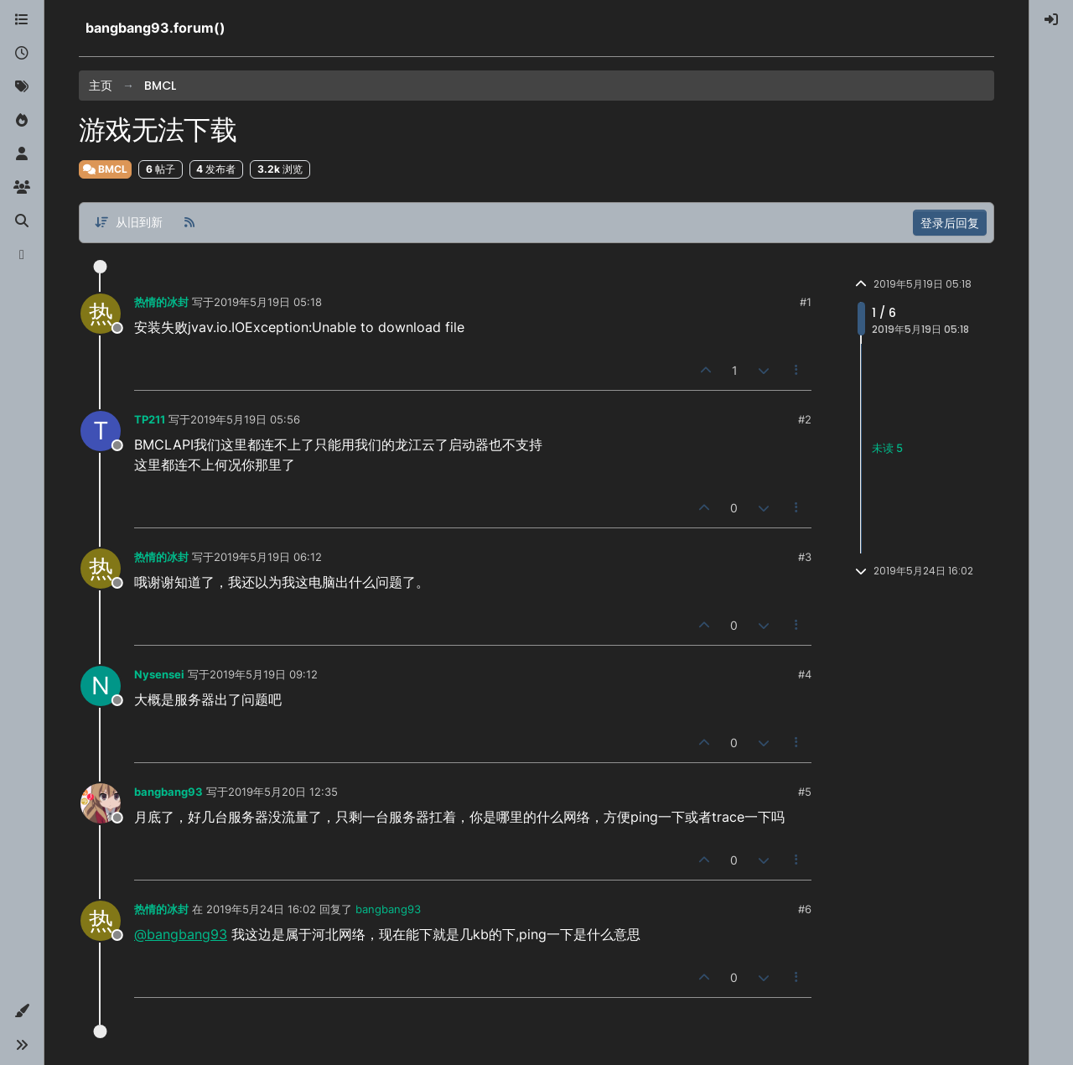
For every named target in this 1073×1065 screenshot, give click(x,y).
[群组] (22, 187)
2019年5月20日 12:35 (283, 791)
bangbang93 (168, 791)
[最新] (22, 53)
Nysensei (159, 674)
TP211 (149, 419)
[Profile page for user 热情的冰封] (100, 314)
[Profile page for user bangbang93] (100, 803)
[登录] (1051, 20)
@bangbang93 (180, 934)
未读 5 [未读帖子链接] (887, 448)
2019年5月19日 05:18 (268, 302)
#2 (804, 419)
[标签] (22, 87)
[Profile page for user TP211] (100, 431)
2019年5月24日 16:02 (261, 909)
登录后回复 (949, 223)
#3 (804, 557)
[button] (22, 1011)
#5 (804, 791)
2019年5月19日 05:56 (245, 419)
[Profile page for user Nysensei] (100, 686)
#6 (804, 909)
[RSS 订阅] (189, 223)
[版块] (22, 20)
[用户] (22, 154)
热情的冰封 (161, 302)
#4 (804, 674)
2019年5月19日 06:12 (268, 557)
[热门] (22, 120)
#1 (805, 302)
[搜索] (22, 221)
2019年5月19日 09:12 (264, 674)
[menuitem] (1051, 20)
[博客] (22, 255)
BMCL (105, 169)
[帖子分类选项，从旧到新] (128, 223)
